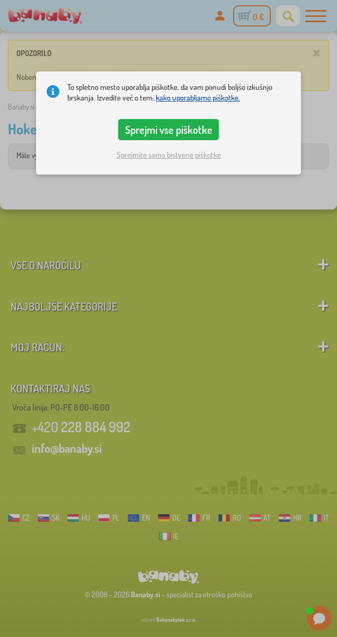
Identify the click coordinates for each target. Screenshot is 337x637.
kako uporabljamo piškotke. (198, 98)
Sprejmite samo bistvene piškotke (169, 155)
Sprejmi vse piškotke (168, 129)
